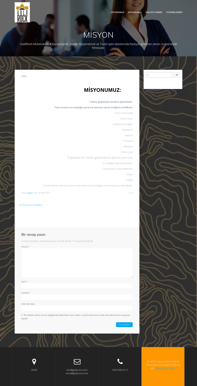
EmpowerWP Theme (165, 368)
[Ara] (177, 75)
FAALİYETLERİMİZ (154, 12)
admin (30, 192)
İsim (24, 281)
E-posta (25, 292)
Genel (24, 76)
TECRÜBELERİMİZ (174, 12)
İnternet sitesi (28, 303)
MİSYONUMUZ (135, 12)
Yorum (25, 246)
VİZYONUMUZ (117, 12)
